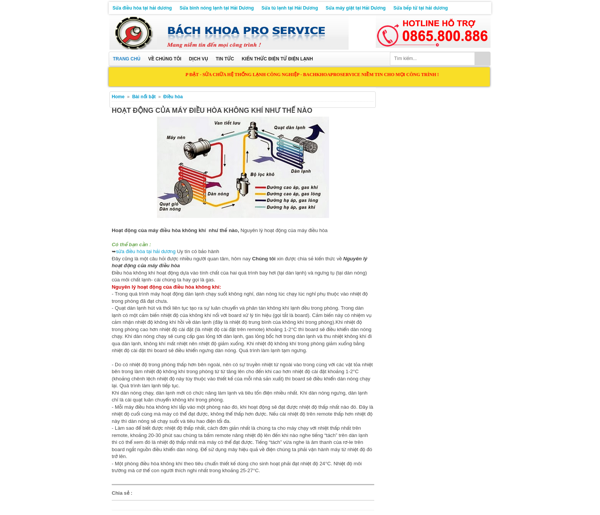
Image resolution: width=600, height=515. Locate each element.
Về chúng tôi (164, 59)
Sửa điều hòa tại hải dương (142, 8)
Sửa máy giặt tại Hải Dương (356, 8)
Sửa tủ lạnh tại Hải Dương (289, 8)
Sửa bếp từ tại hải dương (420, 8)
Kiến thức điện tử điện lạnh (277, 59)
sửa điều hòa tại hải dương (146, 251)
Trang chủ (126, 59)
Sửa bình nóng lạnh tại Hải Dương (216, 8)
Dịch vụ (198, 59)
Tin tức (225, 59)
